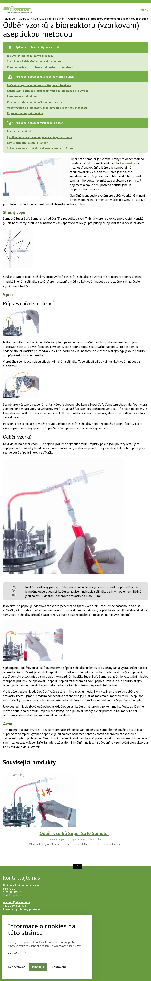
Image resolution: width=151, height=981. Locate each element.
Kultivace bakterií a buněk (48, 18)
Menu (144, 10)
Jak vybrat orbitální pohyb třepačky (30, 56)
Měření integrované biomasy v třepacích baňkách (39, 85)
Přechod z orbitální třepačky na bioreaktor (34, 102)
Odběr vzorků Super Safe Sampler (74, 833)
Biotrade (10, 18)
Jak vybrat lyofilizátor (21, 131)
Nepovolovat (16, 967)
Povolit (38, 967)
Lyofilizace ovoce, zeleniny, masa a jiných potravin (39, 137)
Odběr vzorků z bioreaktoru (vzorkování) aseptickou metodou (47, 107)
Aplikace (24, 18)
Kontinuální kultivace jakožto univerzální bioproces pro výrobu (48, 91)
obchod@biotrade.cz (16, 902)
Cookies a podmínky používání (22, 909)
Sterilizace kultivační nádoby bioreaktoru (34, 61)
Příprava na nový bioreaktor (25, 113)
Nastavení (58, 967)
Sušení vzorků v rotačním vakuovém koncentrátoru (40, 148)
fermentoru (128, 163)
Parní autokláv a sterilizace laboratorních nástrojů (40, 67)
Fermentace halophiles (22, 96)
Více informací (16, 953)
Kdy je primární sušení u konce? (27, 143)
